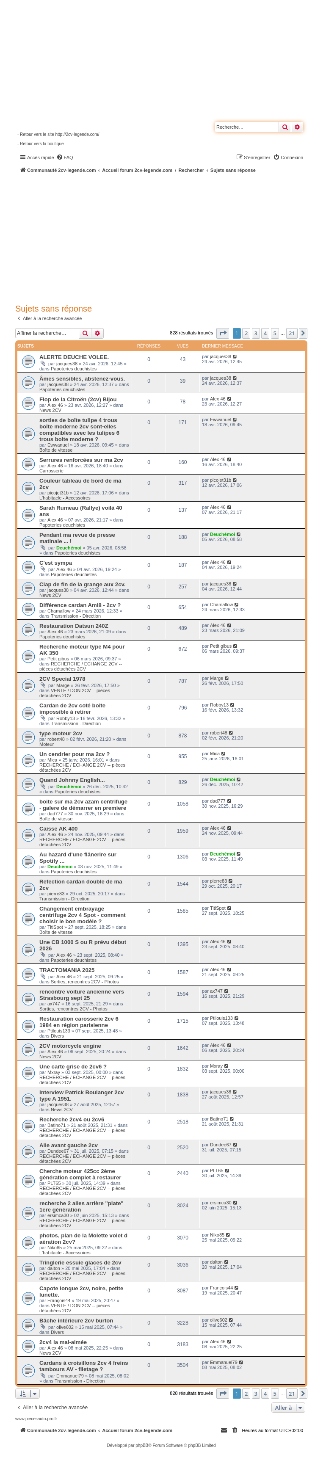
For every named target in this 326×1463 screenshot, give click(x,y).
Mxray (53, 1072)
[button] (222, 333)
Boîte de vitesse (55, 450)
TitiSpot (55, 927)
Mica (52, 759)
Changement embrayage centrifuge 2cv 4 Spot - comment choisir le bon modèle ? (82, 915)
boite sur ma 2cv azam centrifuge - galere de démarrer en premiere (83, 804)
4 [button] (265, 333)
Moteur (46, 744)
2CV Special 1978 (62, 679)
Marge (62, 685)
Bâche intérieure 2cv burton (76, 1320)
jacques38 (66, 363)
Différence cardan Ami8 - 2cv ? (80, 605)
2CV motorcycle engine (70, 1046)
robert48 (56, 739)
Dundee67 (58, 1151)
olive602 (65, 1327)
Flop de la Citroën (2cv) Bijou (77, 399)
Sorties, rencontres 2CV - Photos (85, 981)
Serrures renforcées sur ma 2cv (81, 460)
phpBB (141, 1445)
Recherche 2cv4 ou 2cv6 (71, 1119)
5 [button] (275, 333)
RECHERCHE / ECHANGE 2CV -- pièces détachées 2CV (80, 666)
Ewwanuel (58, 444)
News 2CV (50, 410)
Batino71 (56, 1125)
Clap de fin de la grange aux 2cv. (82, 584)
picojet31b (58, 492)
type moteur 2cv (60, 733)
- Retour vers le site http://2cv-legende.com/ (58, 134)
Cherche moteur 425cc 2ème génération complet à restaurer (80, 1174)
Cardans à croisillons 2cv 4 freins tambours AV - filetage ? (83, 1366)
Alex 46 (55, 405)
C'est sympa (55, 563)
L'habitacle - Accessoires (65, 497)
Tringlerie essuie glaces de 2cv (80, 1262)
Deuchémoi (68, 547)
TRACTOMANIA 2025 (66, 970)
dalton (53, 1268)
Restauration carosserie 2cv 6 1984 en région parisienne (79, 1022)
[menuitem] (64, 157)
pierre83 (55, 893)
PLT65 (54, 1183)
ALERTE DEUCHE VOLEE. (74, 357)
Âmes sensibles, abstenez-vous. (82, 378)
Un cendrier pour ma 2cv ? (74, 754)
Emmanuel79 (70, 1375)
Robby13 (65, 718)
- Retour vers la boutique (40, 143)
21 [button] (292, 333)
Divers (57, 1035)
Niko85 (54, 1247)
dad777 (55, 813)
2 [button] (246, 333)
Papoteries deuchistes (74, 368)
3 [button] (255, 333)
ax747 (53, 1003)
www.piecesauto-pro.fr (36, 1418)
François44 (58, 1300)
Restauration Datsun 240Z (73, 626)
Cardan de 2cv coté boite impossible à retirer (72, 708)
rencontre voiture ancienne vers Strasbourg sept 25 (81, 994)
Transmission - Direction (76, 615)
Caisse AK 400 (58, 828)
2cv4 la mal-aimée (63, 1342)
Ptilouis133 (58, 1030)
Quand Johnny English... (72, 780)
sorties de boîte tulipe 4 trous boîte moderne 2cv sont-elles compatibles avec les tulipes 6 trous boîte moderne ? (79, 429)
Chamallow (58, 610)
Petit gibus (58, 658)
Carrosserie (51, 470)
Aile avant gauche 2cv (68, 1145)
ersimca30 (58, 1215)
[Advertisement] (170, 237)
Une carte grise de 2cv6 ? (73, 1066)
